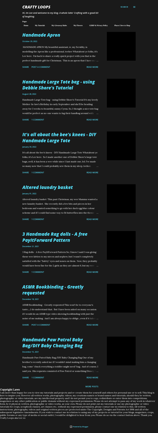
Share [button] (25, 67)
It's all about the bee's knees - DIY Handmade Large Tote (59, 137)
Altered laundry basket (47, 187)
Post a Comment (40, 67)
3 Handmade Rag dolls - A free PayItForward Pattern (54, 237)
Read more (92, 67)
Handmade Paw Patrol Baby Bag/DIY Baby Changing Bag (52, 342)
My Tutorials (38, 25)
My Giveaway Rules (58, 25)
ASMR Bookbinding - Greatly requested (52, 290)
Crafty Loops (36, 7)
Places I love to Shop (121, 25)
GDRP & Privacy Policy (97, 25)
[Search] (124, 7)
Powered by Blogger (79, 427)
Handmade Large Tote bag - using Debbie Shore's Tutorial (58, 85)
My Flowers (76, 25)
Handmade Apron (41, 35)
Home (24, 25)
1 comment (37, 119)
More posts (91, 386)
